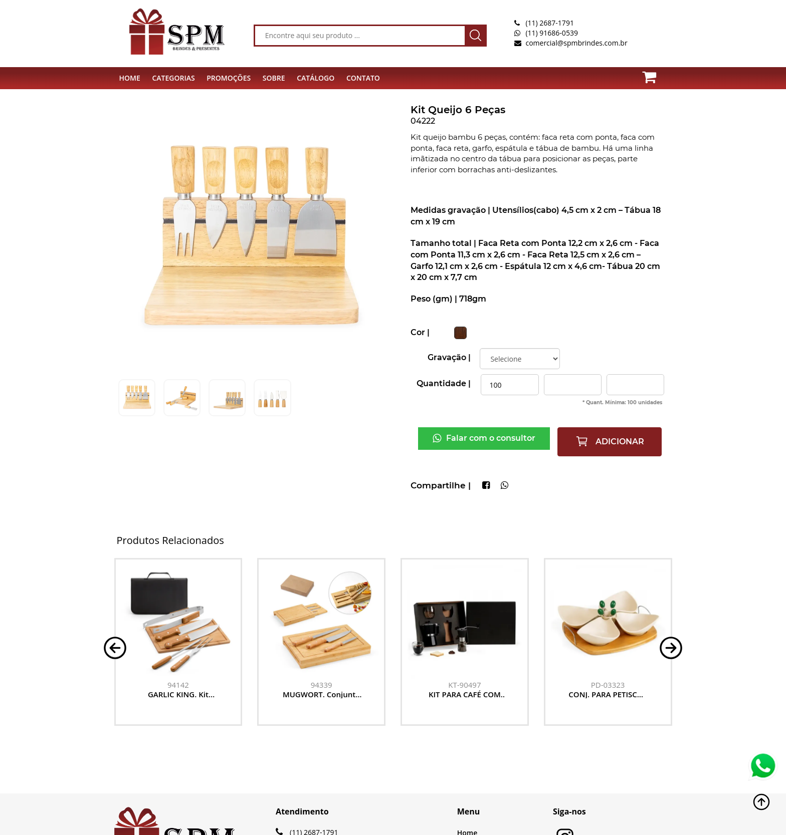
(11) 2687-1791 (549, 23)
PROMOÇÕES (229, 78)
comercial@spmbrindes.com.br (576, 43)
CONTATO (363, 78)
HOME (129, 78)
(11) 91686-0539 (551, 33)
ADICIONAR (609, 441)
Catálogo (315, 78)
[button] (115, 647)
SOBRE (274, 78)
